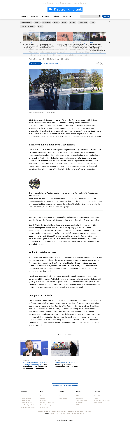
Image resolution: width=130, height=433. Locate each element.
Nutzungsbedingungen (75, 411)
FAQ (77, 396)
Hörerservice (63, 396)
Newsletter (79, 398)
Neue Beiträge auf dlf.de (28, 405)
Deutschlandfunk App (47, 402)
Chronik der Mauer (78, 413)
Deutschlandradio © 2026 (65, 420)
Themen (23, 16)
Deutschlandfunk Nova (80, 3)
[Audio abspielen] (35, 63)
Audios (42, 398)
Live (106, 16)
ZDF (57, 413)
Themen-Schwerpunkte (28, 407)
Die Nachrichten (26, 400)
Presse (96, 398)
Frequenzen (44, 407)
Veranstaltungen (81, 400)
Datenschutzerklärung (59, 411)
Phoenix (62, 413)
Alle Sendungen (32, 22)
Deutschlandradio (48, 3)
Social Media (63, 398)
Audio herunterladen (52, 63)
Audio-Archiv (67, 16)
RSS (77, 405)
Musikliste (79, 402)
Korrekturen (97, 405)
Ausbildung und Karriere (101, 400)
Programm (45, 16)
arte (68, 413)
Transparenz (98, 402)
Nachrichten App (45, 405)
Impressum (88, 411)
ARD (52, 413)
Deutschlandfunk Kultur (63, 3)
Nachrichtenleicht (26, 402)
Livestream (43, 396)
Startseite (23, 22)
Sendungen (34, 16)
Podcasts (56, 16)
